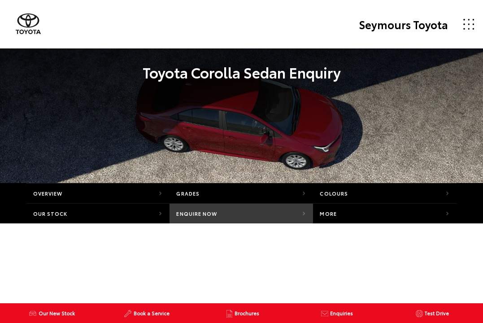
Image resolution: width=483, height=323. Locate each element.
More (328, 213)
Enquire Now (196, 213)
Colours (334, 193)
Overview (48, 193)
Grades (188, 193)
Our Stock (50, 213)
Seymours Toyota (403, 24)
